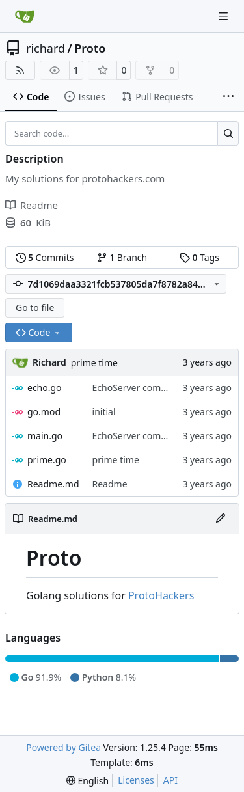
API (170, 780)
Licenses (136, 780)
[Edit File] (220, 519)
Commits (45, 257)
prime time (94, 363)
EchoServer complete (137, 387)
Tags (199, 257)
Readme (110, 484)
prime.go (46, 460)
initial (104, 411)
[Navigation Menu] (224, 16)
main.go (44, 436)
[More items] (228, 97)
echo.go (44, 387)
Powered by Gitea (63, 747)
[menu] (87, 780)
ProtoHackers (161, 595)
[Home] (25, 16)
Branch (122, 257)
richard (45, 48)
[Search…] (228, 133)
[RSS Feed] (20, 70)
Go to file (35, 307)
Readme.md (53, 484)
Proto (89, 48)
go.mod (44, 411)
